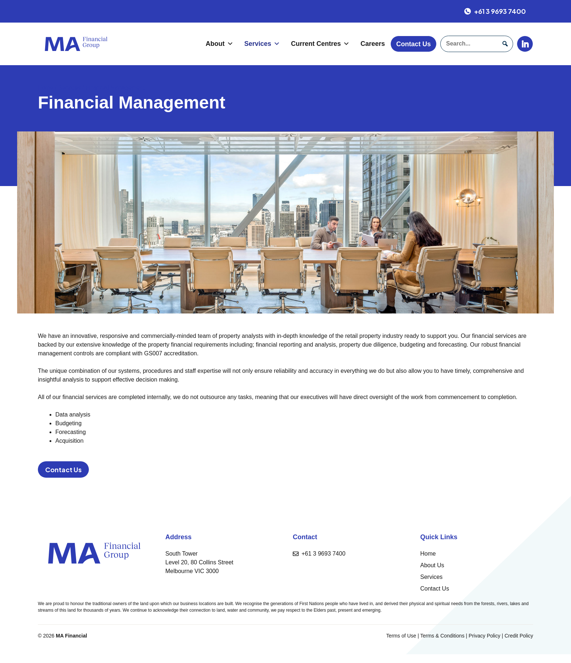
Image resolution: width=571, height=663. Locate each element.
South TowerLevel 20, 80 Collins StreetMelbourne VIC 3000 (199, 562)
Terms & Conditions (442, 636)
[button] (505, 44)
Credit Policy (518, 636)
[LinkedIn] (525, 44)
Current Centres (320, 44)
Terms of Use (401, 636)
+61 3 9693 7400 (324, 553)
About (219, 44)
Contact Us (413, 44)
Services (262, 44)
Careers (373, 43)
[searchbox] (476, 44)
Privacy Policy (484, 636)
